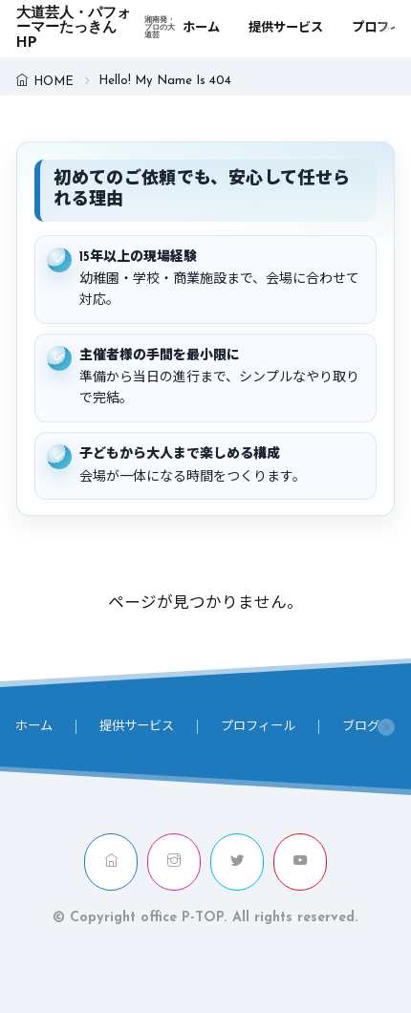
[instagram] (174, 861)
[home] (111, 861)
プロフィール (258, 727)
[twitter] (237, 861)
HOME (53, 81)
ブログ (360, 727)
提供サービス (286, 28)
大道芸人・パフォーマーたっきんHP (99, 29)
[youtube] (300, 861)
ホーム (201, 28)
